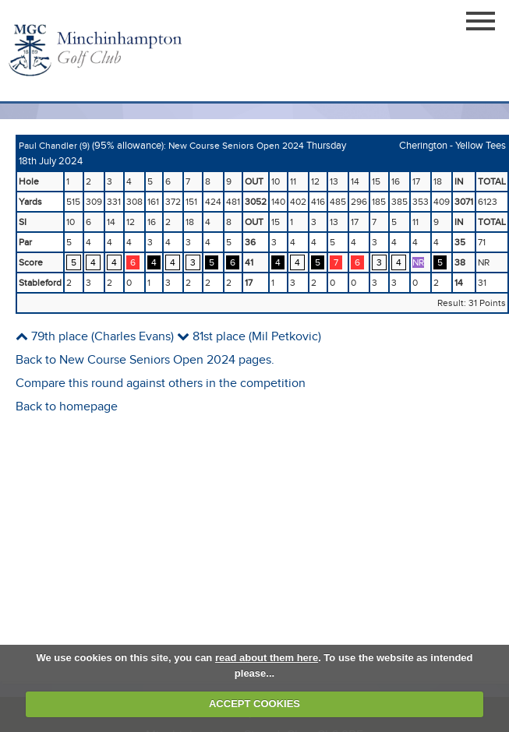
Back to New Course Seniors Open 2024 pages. (145, 360)
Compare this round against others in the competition (161, 383)
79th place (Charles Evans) (95, 336)
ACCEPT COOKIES (254, 703)
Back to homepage (67, 406)
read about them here (266, 657)
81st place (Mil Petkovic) (249, 336)
